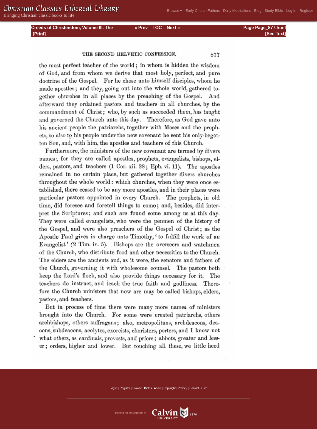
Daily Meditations (237, 11)
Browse (174, 11)
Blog (258, 11)
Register (306, 11)
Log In (291, 11)
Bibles (148, 388)
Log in (113, 388)
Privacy (182, 388)
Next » (173, 27)
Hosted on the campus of (158, 413)
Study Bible (274, 11)
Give (204, 388)
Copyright (170, 388)
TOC (157, 27)
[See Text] (275, 33)
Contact (194, 388)
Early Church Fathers (203, 11)
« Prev (141, 27)
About (157, 388)
